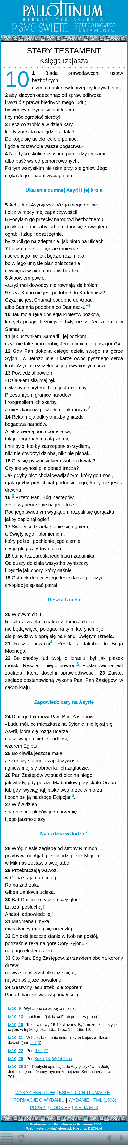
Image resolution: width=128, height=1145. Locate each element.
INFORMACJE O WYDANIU (37, 1100)
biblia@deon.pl (59, 1128)
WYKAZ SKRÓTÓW (35, 1092)
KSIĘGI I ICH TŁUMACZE (84, 1092)
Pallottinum (63, 1124)
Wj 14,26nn (62, 1059)
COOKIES (60, 1107)
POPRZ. (38, 1107)
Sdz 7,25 (42, 1059)
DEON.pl (95, 1128)
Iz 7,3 (35, 1043)
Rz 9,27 (41, 1051)
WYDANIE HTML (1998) (92, 1100)
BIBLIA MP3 (86, 1107)
